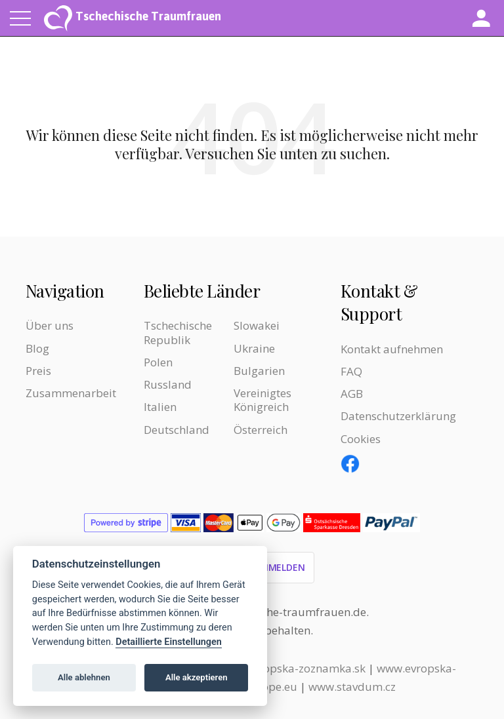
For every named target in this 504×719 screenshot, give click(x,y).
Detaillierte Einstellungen (168, 642)
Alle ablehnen (84, 677)
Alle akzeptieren (196, 677)
